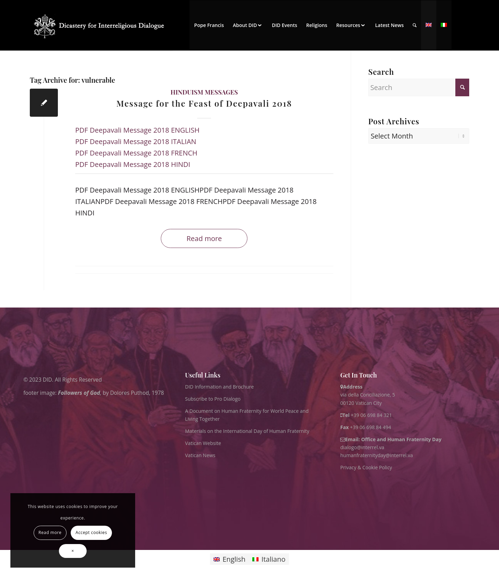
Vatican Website (203, 443)
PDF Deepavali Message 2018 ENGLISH (137, 130)
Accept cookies (91, 532)
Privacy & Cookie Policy (366, 467)
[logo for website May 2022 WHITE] (101, 25)
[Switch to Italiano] (269, 559)
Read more (204, 238)
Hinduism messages (204, 92)
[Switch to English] (229, 559)
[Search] (414, 25)
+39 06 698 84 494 (365, 427)
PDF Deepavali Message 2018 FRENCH (136, 153)
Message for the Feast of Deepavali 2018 (204, 103)
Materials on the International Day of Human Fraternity (247, 431)
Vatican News (200, 455)
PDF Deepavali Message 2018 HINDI (132, 164)
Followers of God (79, 392)
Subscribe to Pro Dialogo (212, 398)
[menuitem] (209, 25)
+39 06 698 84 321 (371, 415)
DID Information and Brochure (219, 386)
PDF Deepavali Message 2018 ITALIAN (135, 141)
